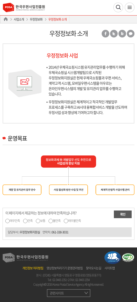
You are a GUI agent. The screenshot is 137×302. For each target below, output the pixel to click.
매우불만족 (74, 220)
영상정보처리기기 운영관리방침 (65, 268)
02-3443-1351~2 (60, 280)
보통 (42, 220)
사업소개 (19, 19)
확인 (122, 214)
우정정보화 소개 (57, 19)
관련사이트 (57, 293)
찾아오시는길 (93, 268)
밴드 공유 (122, 33)
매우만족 (15, 220)
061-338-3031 (60, 232)
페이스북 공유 (105, 33)
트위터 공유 (114, 33)
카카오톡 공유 (130, 33)
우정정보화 (36, 19)
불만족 (56, 220)
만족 (30, 220)
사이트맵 (109, 268)
